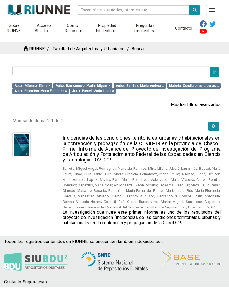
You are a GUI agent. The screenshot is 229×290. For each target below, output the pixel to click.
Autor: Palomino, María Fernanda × (40, 91)
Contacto (183, 28)
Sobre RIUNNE (14, 28)
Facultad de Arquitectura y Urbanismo (89, 48)
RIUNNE (37, 48)
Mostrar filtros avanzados (196, 104)
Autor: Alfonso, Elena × (32, 86)
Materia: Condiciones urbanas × (194, 86)
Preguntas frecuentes (144, 28)
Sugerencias (35, 281)
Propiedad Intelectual (106, 28)
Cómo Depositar (73, 28)
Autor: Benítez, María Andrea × (140, 86)
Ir (214, 72)
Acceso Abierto (43, 28)
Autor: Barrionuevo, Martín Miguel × (83, 86)
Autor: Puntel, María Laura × (93, 91)
